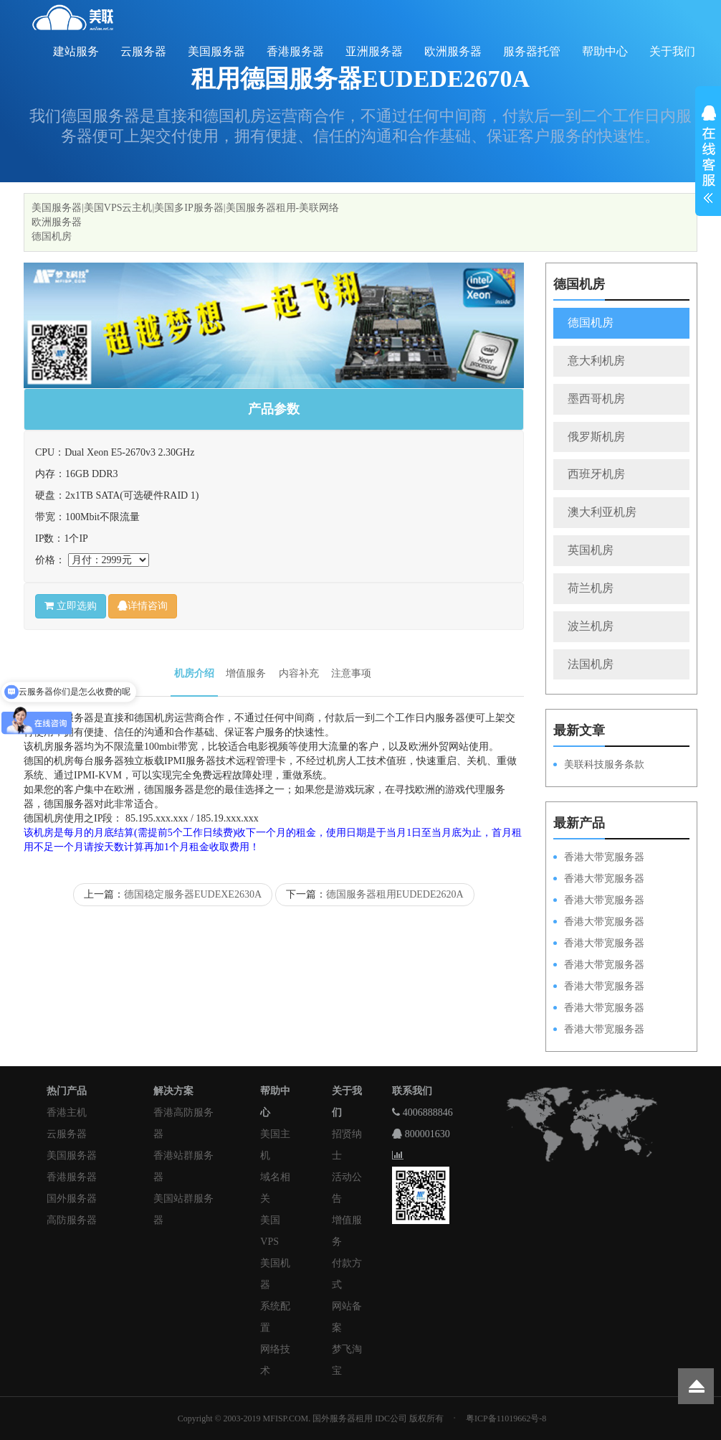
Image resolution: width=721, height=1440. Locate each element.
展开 (708, 156)
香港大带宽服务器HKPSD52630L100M (598, 879)
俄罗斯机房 (596, 436)
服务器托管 (531, 51)
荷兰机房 (590, 588)
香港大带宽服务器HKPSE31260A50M (598, 1008)
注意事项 (351, 673)
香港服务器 (295, 51)
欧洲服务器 (453, 51)
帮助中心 (605, 51)
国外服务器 (72, 1198)
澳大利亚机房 (602, 512)
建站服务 (76, 51)
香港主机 (67, 1112)
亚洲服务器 (374, 51)
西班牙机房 (596, 474)
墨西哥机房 (596, 398)
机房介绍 (194, 673)
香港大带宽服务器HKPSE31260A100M (598, 922)
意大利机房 (596, 360)
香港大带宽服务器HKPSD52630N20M (598, 1030)
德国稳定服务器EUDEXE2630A (193, 894)
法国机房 (590, 664)
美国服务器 (216, 51)
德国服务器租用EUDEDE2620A (395, 894)
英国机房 (590, 550)
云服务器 (143, 51)
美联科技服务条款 (604, 764)
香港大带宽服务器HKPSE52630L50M (598, 987)
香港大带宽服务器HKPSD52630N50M (598, 944)
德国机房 (52, 236)
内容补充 (299, 673)
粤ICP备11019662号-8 (506, 1418)
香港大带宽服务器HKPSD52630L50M (598, 965)
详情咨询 (143, 606)
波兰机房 (590, 626)
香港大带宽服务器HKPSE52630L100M (598, 901)
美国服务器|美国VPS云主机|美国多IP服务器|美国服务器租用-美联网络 (185, 207)
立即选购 (70, 606)
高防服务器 (72, 1220)
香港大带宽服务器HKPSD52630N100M (598, 858)
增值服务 (246, 673)
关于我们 (672, 51)
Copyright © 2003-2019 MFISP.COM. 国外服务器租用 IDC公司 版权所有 (311, 1418)
